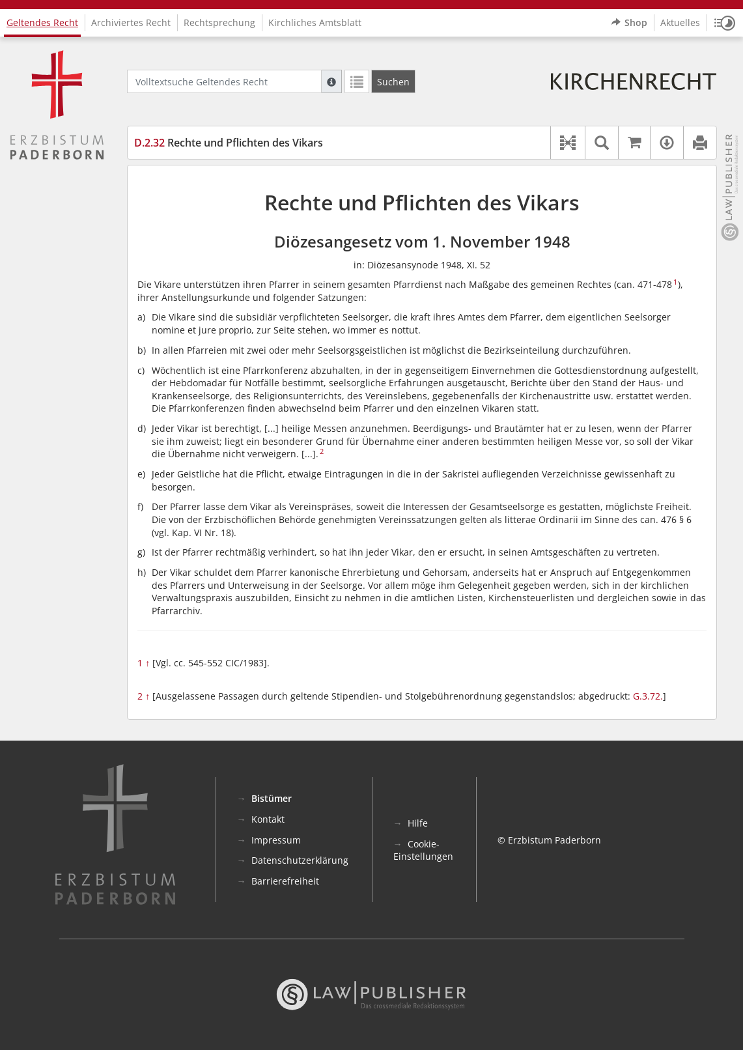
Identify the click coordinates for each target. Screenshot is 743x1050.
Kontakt (268, 819)
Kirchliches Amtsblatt (314, 22)
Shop (629, 22)
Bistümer (271, 798)
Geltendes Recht (42, 22)
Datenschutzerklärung (299, 860)
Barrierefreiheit (285, 881)
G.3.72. (648, 696)
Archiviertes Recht (131, 22)
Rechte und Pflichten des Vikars (228, 142)
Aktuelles (680, 22)
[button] (725, 22)
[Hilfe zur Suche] (331, 81)
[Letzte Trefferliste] (356, 81)
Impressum (276, 840)
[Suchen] (393, 81)
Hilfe (418, 823)
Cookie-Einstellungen (423, 850)
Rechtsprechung (219, 22)
